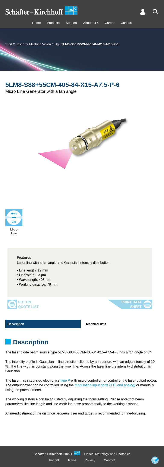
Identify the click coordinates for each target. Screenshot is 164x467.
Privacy (90, 460)
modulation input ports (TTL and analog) (105, 385)
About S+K (91, 23)
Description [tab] (15, 324)
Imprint (54, 460)
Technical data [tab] (95, 324)
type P (65, 380)
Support (71, 23)
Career (110, 23)
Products (53, 23)
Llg (56, 44)
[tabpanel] (82, 343)
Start (8, 44)
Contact (126, 23)
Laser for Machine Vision (33, 44)
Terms (71, 460)
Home (36, 23)
